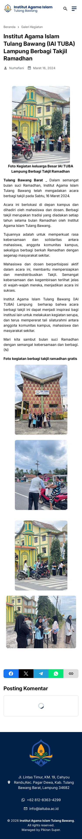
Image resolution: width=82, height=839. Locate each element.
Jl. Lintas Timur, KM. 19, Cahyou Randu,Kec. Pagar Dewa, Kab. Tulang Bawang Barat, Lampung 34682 (40, 782)
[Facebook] (11, 673)
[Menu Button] (74, 8)
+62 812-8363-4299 (41, 800)
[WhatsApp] (56, 673)
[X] (26, 673)
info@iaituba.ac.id (41, 808)
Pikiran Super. (51, 830)
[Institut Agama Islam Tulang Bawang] (41, 753)
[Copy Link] (71, 673)
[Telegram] (41, 673)
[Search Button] (65, 8)
